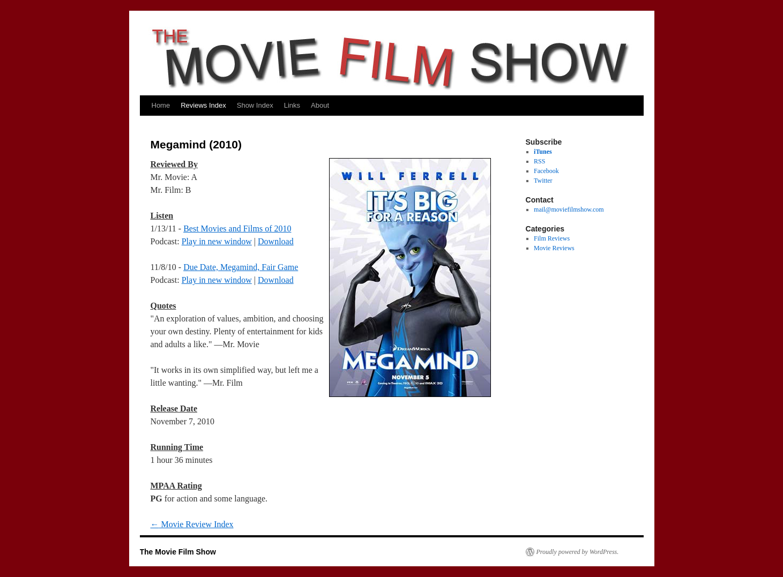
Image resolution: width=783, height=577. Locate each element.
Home (161, 105)
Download (276, 241)
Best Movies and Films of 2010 (237, 228)
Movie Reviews (554, 248)
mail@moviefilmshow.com (569, 209)
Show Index (255, 105)
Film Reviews (552, 238)
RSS (539, 161)
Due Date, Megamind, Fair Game (240, 267)
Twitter (543, 180)
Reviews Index (203, 105)
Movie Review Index (192, 524)
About (320, 105)
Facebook (546, 171)
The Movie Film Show (178, 552)
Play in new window (217, 241)
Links (292, 105)
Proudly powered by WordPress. (577, 552)
